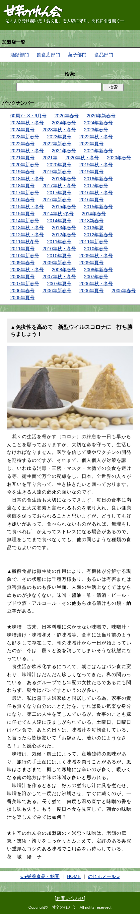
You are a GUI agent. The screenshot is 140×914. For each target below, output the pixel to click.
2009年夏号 (91, 262)
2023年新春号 (24, 136)
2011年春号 (59, 241)
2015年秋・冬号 (27, 206)
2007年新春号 (24, 283)
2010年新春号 (24, 255)
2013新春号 (91, 220)
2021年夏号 (22, 157)
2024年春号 (64, 122)
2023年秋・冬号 (59, 129)
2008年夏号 (22, 276)
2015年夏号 (22, 213)
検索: (70, 74)
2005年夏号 (22, 297)
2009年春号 (22, 262)
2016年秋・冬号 (96, 192)
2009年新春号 (56, 262)
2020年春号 (119, 157)
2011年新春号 (93, 241)
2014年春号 (94, 213)
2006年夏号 (91, 290)
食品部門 (104, 54)
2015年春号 (64, 206)
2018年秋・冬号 (27, 178)
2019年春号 (22, 171)
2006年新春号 (56, 290)
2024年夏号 (22, 129)
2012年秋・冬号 (27, 234)
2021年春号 (64, 150)
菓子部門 (77, 54)
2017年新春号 (24, 192)
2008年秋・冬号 (27, 269)
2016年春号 (22, 199)
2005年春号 (123, 290)
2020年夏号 (59, 164)
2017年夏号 (59, 192)
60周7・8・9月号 (28, 115)
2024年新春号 (98, 122)
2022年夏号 (91, 143)
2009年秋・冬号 (96, 255)
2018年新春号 (98, 178)
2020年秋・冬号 (82, 157)
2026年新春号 (101, 115)
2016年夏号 (91, 199)
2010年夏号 (59, 255)
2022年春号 (22, 143)
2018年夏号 (22, 185)
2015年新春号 (98, 206)
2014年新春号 (24, 220)
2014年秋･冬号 (58, 213)
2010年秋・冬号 (59, 248)
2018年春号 (64, 178)
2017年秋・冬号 (59, 185)
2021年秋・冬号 (27, 150)
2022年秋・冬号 (96, 136)
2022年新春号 (56, 143)
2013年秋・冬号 (27, 227)
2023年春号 (96, 129)
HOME (74, 876)
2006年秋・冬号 (96, 283)
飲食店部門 (48, 54)
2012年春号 (64, 234)
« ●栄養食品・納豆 (39, 876)
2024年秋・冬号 (27, 122)
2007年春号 (96, 276)
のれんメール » (104, 876)
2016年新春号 (56, 199)
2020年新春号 (24, 164)
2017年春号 (96, 185)
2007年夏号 (59, 283)
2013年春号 (64, 227)
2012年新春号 (98, 234)
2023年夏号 (59, 136)
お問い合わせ (70, 898)
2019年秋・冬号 (96, 164)
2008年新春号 (98, 269)
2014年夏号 (59, 220)
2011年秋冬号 (24, 241)
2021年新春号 (98, 150)
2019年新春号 (56, 171)
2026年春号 (66, 115)
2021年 (49, 157)
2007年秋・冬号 (59, 276)
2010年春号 (96, 248)
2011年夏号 (22, 248)
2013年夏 (94, 227)
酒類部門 (19, 54)
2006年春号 (22, 290)
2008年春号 (64, 269)
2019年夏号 (91, 171)
